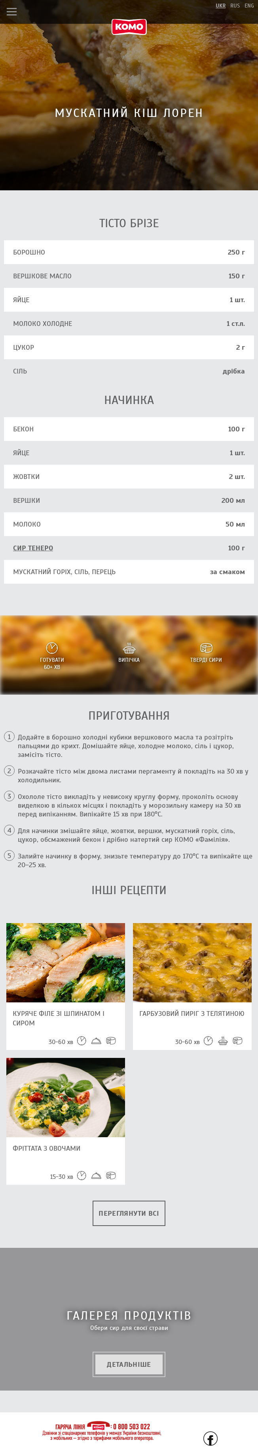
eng (249, 5)
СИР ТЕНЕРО (33, 548)
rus (235, 5)
